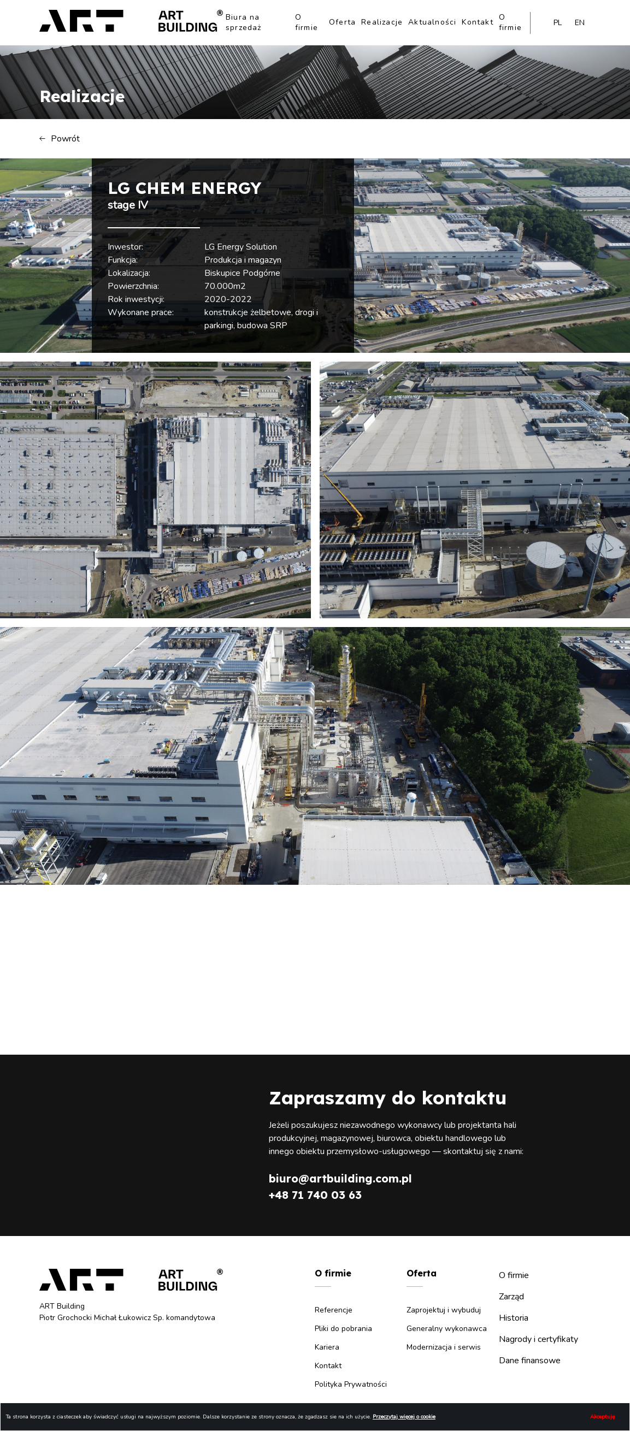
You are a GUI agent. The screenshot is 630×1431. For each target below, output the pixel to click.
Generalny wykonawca (447, 1328)
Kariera (327, 1347)
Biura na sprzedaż (244, 22)
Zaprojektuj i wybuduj (444, 1310)
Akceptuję (602, 1417)
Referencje (333, 1310)
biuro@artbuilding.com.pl (340, 1178)
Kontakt (477, 22)
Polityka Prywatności (351, 1384)
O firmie (306, 22)
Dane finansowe (530, 1361)
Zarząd (511, 1297)
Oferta (342, 22)
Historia (513, 1318)
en (580, 22)
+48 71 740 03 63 (315, 1195)
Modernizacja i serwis (444, 1347)
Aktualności (432, 22)
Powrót (59, 139)
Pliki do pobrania (343, 1328)
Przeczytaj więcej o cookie (404, 1417)
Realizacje (382, 22)
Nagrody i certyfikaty (538, 1339)
